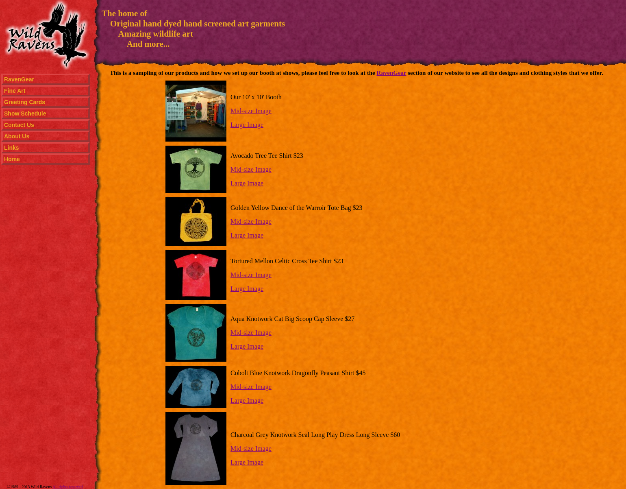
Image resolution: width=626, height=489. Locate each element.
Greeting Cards (24, 102)
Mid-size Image (251, 110)
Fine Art (14, 90)
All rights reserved (67, 487)
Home (12, 159)
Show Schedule (25, 113)
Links (11, 147)
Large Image (246, 124)
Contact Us (19, 125)
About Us (16, 136)
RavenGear (19, 79)
